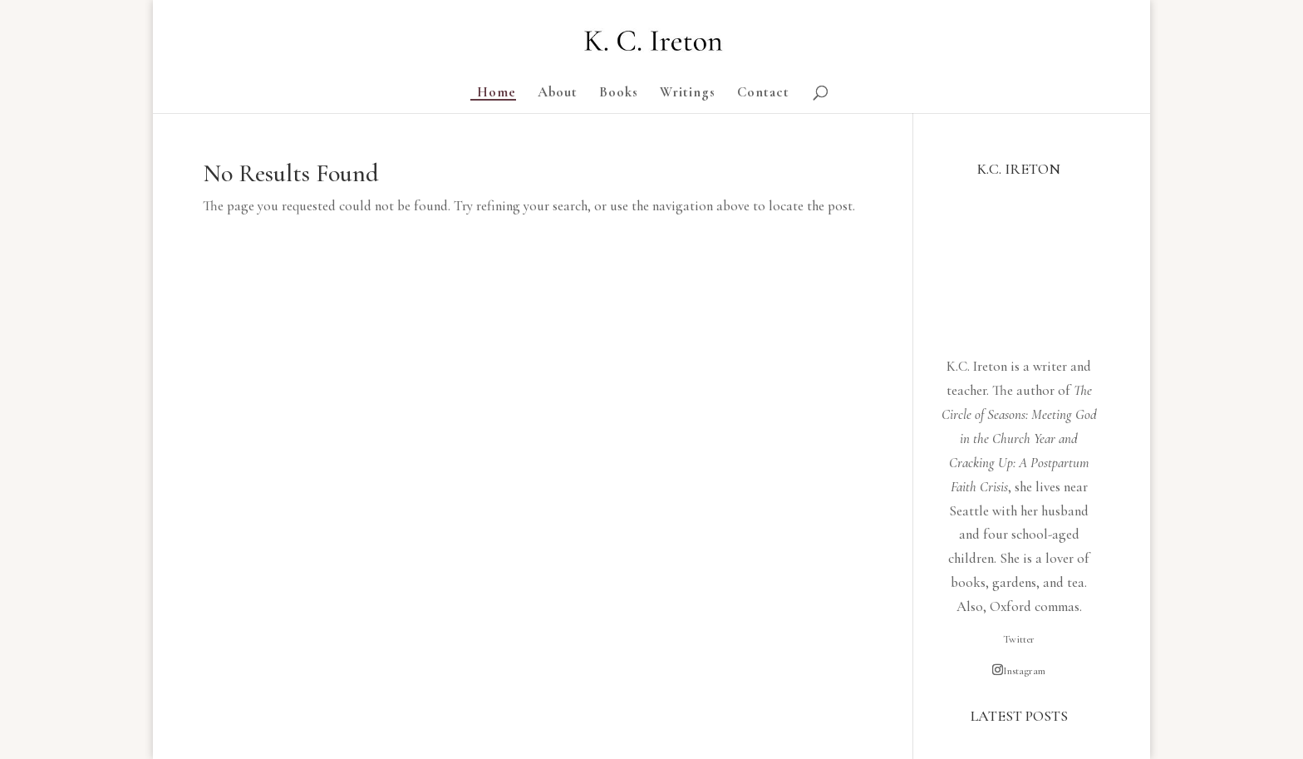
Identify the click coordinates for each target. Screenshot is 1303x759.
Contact (763, 93)
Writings (687, 93)
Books (618, 93)
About (558, 93)
